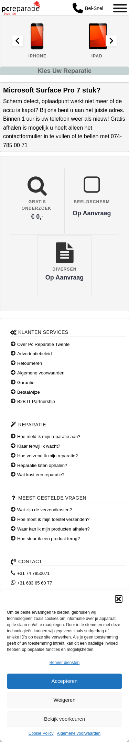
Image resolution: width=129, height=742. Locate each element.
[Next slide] (111, 40)
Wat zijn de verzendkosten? (44, 509)
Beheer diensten (64, 662)
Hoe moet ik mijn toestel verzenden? (53, 519)
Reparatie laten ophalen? (42, 465)
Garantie (25, 382)
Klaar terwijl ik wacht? (38, 446)
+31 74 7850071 (33, 573)
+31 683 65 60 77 (34, 583)
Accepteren (65, 681)
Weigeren (65, 700)
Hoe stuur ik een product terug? (48, 538)
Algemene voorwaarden (78, 733)
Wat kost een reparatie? (41, 474)
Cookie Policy (41, 733)
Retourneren (29, 363)
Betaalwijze (28, 392)
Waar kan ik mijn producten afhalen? (53, 529)
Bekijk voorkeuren (64, 719)
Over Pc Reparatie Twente (43, 344)
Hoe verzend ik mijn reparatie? (47, 455)
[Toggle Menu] (120, 8)
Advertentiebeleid (34, 353)
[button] (118, 599)
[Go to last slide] (17, 40)
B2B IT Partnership (36, 401)
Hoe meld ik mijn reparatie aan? (48, 436)
